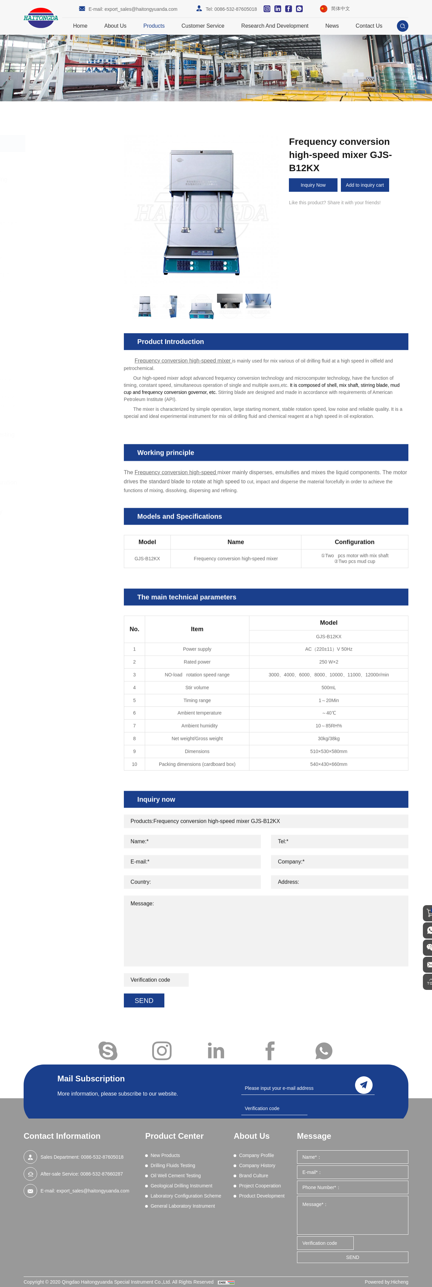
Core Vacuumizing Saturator (73, 397)
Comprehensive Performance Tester (71, 227)
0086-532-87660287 (101, 1174)
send (364, 1084)
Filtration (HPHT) (61, 283)
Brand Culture (253, 1175)
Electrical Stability (62, 249)
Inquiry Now (314, 185)
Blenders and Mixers (65, 205)
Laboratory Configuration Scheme (69, 487)
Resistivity (54, 327)
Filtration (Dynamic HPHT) (71, 275)
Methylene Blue (60, 301)
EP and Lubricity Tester (68, 257)
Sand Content (58, 344)
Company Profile (256, 1155)
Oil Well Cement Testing (70, 434)
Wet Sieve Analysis (64, 370)
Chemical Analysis (63, 214)
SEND (352, 1257)
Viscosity (53, 362)
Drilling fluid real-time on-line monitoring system (70, 410)
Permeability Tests (63, 318)
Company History (257, 1165)
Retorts (51, 336)
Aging (50, 197)
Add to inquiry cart (368, 185)
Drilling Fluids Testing (67, 179)
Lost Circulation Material (69, 292)
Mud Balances (59, 310)
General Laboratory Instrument (62, 516)
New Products (57, 160)
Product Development (262, 1196)
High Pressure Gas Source (72, 379)
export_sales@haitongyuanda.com (141, 9)
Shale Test (55, 353)
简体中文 (340, 8)
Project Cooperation (260, 1185)
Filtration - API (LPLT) (66, 266)
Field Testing (57, 388)
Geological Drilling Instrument (60, 458)
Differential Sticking (64, 240)
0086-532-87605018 (235, 9)
